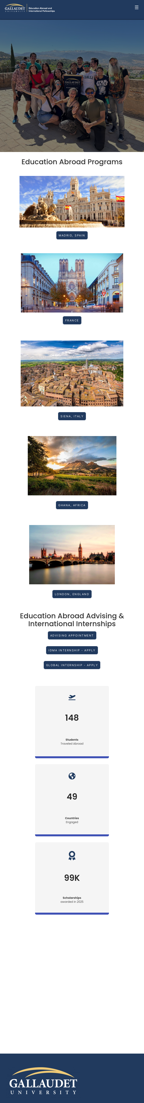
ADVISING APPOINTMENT (72, 635)
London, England (72, 594)
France (72, 320)
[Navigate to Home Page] (30, 8)
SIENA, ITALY (72, 416)
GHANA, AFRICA (72, 505)
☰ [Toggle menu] (137, 7)
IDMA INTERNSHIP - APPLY (72, 650)
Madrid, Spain (72, 235)
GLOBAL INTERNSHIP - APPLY (72, 665)
